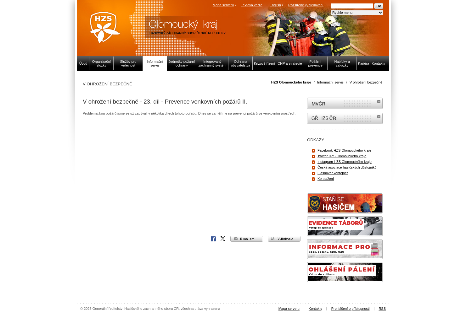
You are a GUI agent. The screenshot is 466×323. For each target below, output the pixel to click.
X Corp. (223, 238)
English (275, 5)
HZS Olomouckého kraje (291, 82)
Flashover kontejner (332, 173)
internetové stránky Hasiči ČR (345, 118)
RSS (382, 308)
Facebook (213, 238)
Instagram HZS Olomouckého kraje (344, 162)
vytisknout (284, 239)
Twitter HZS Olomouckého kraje (341, 156)
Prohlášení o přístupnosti (350, 308)
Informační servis (330, 82)
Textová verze (251, 5)
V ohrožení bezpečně (366, 82)
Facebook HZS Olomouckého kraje (344, 150)
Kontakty (315, 308)
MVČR (345, 103)
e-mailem (246, 239)
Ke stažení (325, 178)
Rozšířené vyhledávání (305, 5)
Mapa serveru (223, 5)
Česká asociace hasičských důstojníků (347, 167)
